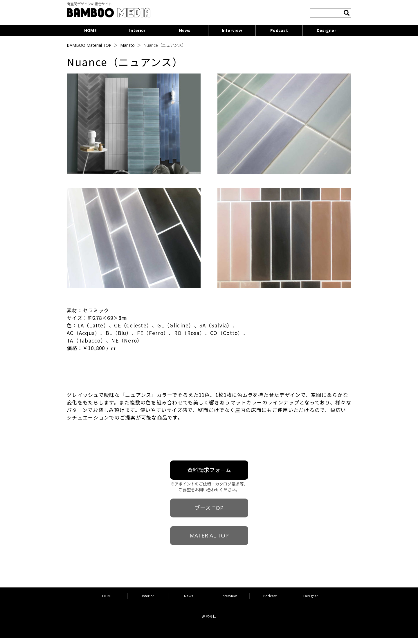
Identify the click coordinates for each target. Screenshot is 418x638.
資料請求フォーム (209, 470)
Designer (326, 30)
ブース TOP (209, 508)
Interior (137, 30)
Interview (232, 30)
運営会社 (209, 616)
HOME (90, 30)
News (185, 30)
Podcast (279, 30)
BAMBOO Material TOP (89, 45)
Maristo (127, 45)
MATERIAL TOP (209, 535)
